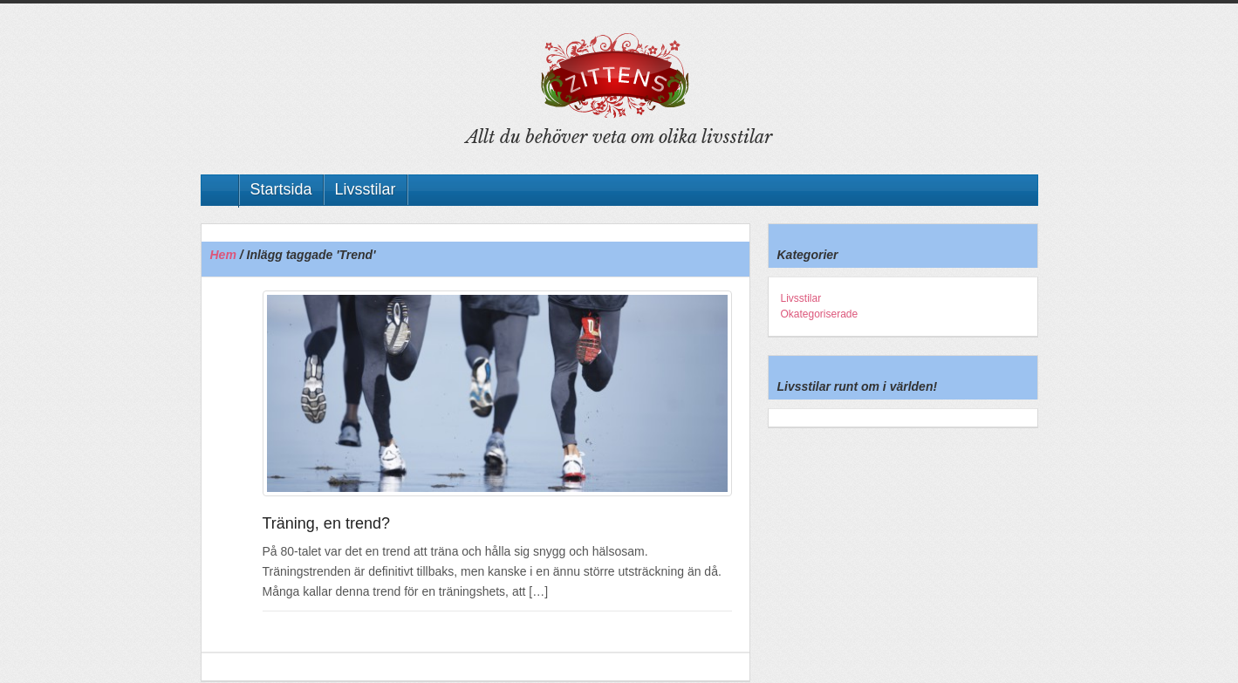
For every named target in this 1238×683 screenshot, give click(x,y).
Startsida (281, 189)
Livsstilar (365, 189)
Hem (223, 255)
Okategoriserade (819, 314)
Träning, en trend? (326, 523)
